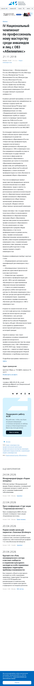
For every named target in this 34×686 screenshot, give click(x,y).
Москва (8, 442)
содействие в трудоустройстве (11, 451)
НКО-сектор (20, 589)
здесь (5, 361)
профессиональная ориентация (12, 447)
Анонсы (5, 21)
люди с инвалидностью (12, 445)
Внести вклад (13, 432)
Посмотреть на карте (10, 374)
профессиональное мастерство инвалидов (15, 449)
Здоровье (19, 496)
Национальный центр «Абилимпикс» (16, 455)
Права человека (21, 519)
